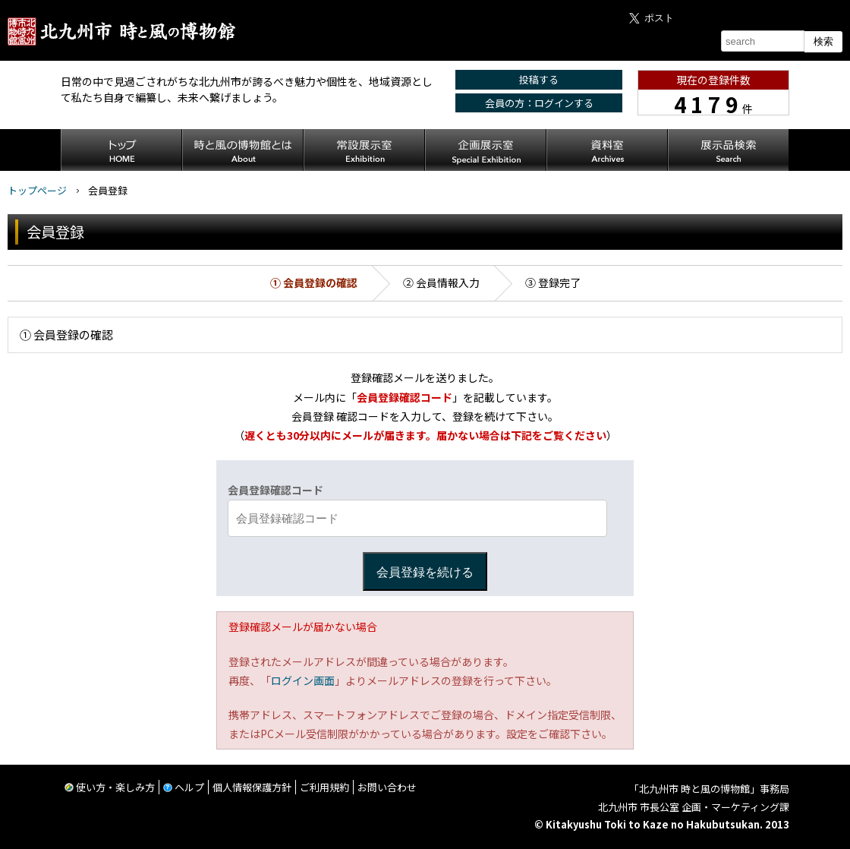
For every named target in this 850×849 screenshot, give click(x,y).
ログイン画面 (303, 680)
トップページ (37, 190)
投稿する (539, 79)
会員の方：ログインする (539, 103)
